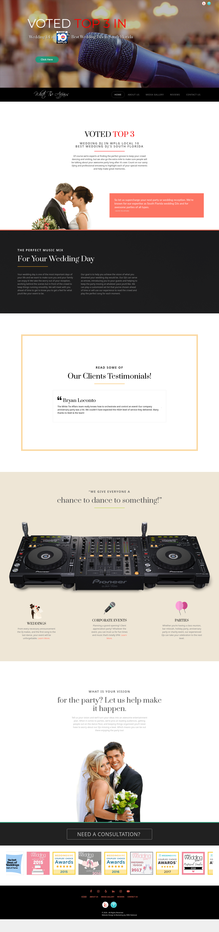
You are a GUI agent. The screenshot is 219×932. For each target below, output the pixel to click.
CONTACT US (193, 94)
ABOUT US (134, 94)
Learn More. (44, 638)
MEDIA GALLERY (155, 94)
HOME (118, 94)
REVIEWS (175, 94)
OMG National (131, 915)
